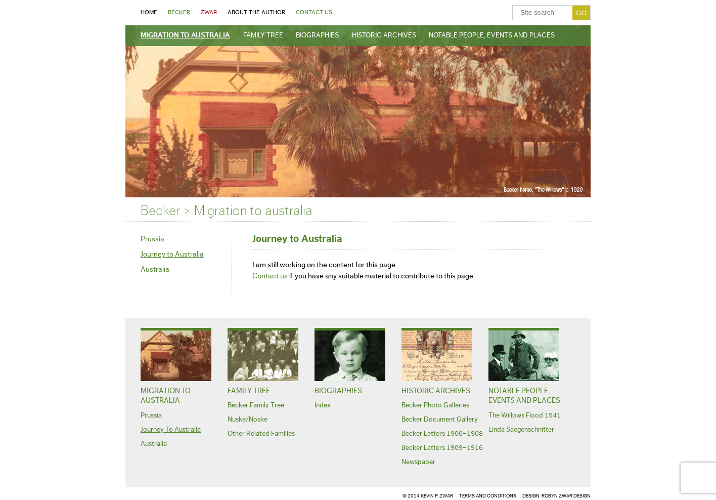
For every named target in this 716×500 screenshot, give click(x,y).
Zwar (209, 12)
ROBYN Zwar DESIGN (566, 495)
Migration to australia (185, 35)
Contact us (270, 276)
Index (323, 405)
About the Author (256, 12)
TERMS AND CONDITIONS (487, 495)
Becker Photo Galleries (435, 405)
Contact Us (314, 12)
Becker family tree (256, 405)
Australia (155, 269)
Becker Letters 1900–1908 (442, 433)
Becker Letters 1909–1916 (442, 447)
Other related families (261, 433)
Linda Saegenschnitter (521, 429)
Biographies (317, 35)
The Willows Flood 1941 (524, 415)
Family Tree (263, 35)
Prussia (152, 239)
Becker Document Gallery (439, 419)
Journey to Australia (172, 254)
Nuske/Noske (247, 419)
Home (149, 12)
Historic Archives (384, 35)
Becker (179, 12)
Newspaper (418, 462)
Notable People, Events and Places (492, 35)
